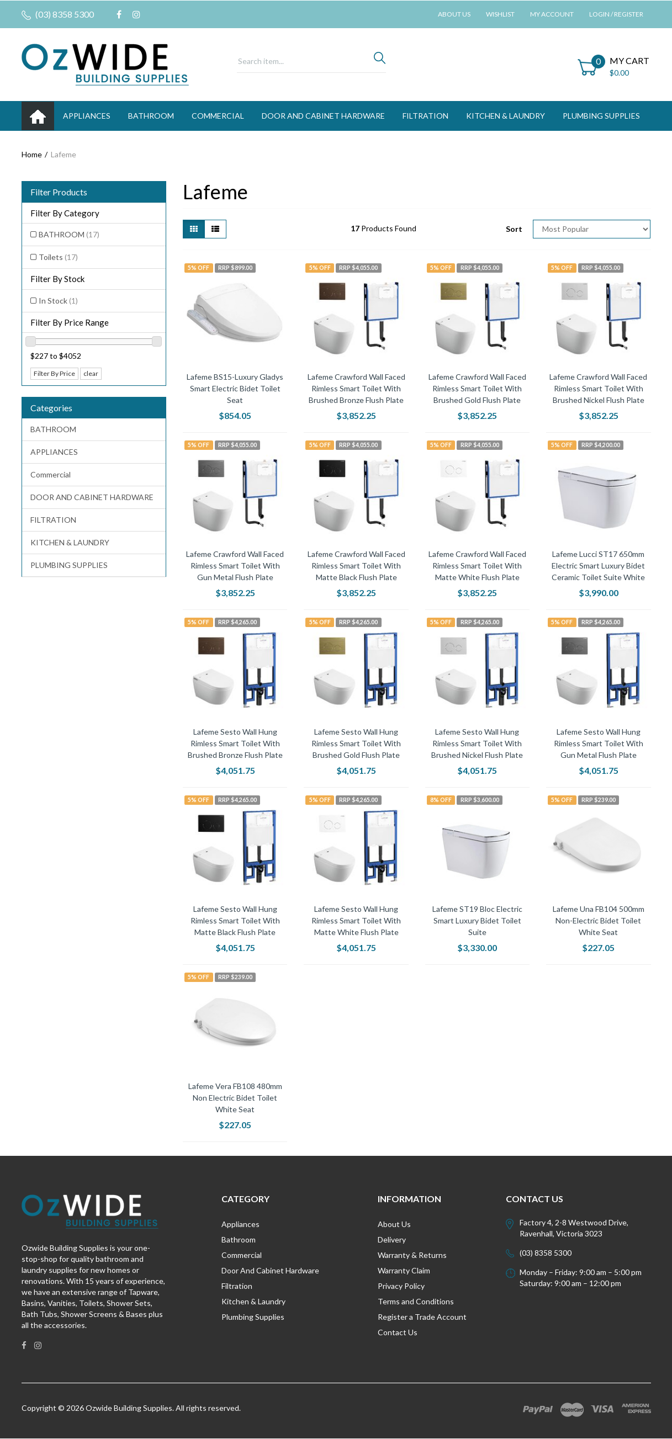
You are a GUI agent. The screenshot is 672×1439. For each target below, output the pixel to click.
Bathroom (238, 1239)
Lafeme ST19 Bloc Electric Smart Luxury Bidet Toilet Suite (477, 920)
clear (90, 373)
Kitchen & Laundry (253, 1301)
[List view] (215, 229)
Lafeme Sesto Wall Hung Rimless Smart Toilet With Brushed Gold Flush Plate (356, 743)
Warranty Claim (404, 1270)
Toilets (58, 257)
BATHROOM (151, 115)
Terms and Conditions (416, 1301)
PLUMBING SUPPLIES (601, 115)
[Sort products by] (592, 229)
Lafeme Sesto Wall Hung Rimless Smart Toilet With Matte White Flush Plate (356, 920)
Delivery (392, 1239)
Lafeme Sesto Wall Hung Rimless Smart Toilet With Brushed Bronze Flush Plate (235, 743)
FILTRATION (425, 115)
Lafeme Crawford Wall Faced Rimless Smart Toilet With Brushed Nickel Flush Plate (598, 388)
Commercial (218, 115)
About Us (454, 14)
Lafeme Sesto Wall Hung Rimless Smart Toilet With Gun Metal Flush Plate (598, 743)
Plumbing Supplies (252, 1316)
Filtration (236, 1286)
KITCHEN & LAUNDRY (505, 115)
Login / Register (616, 14)
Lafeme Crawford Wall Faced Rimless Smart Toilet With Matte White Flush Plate (477, 565)
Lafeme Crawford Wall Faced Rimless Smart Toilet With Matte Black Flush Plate (356, 565)
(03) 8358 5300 (58, 14)
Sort (514, 228)
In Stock (58, 300)
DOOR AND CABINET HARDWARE (323, 115)
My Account (552, 14)
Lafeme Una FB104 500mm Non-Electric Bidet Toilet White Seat (598, 920)
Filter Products (58, 192)
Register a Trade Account (422, 1316)
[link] (119, 14)
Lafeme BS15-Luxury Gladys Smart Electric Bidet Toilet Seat (235, 388)
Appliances (240, 1224)
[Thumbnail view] (194, 229)
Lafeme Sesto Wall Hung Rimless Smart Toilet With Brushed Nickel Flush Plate (477, 743)
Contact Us (397, 1332)
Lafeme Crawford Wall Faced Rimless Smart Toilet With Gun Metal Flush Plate (235, 565)
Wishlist (500, 14)
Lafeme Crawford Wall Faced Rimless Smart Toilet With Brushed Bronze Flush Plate (356, 388)
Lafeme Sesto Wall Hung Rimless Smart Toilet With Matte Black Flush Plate (235, 920)
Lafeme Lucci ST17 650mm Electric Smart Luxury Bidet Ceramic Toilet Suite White (598, 565)
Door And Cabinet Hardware (270, 1270)
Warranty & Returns (412, 1255)
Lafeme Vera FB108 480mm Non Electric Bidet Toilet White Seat (235, 1097)
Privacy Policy (401, 1286)
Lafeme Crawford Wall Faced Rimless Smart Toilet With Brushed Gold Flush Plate (477, 388)
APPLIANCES (86, 115)
